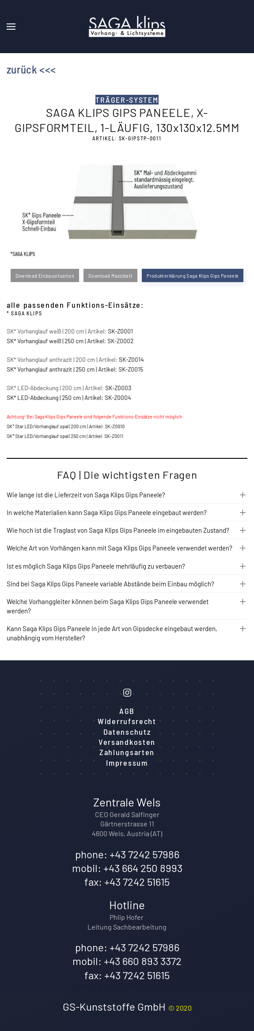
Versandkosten (127, 742)
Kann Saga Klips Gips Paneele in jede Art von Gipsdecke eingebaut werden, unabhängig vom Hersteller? (112, 633)
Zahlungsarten (127, 752)
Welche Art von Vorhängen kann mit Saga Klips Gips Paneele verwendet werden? (119, 548)
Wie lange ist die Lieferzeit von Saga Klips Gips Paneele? (86, 495)
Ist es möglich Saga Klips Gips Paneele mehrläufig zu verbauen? (96, 566)
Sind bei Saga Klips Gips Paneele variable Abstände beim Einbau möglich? (110, 584)
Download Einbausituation (44, 275)
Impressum (127, 762)
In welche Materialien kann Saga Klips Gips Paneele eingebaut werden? (107, 512)
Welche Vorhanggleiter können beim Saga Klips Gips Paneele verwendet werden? (108, 606)
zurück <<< (31, 69)
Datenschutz (127, 731)
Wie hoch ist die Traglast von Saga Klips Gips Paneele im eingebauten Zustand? (118, 530)
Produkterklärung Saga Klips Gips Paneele (193, 275)
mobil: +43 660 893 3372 (127, 960)
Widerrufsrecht (127, 721)
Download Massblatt (110, 275)
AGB (127, 711)
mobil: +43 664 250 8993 (127, 867)
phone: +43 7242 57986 (127, 854)
